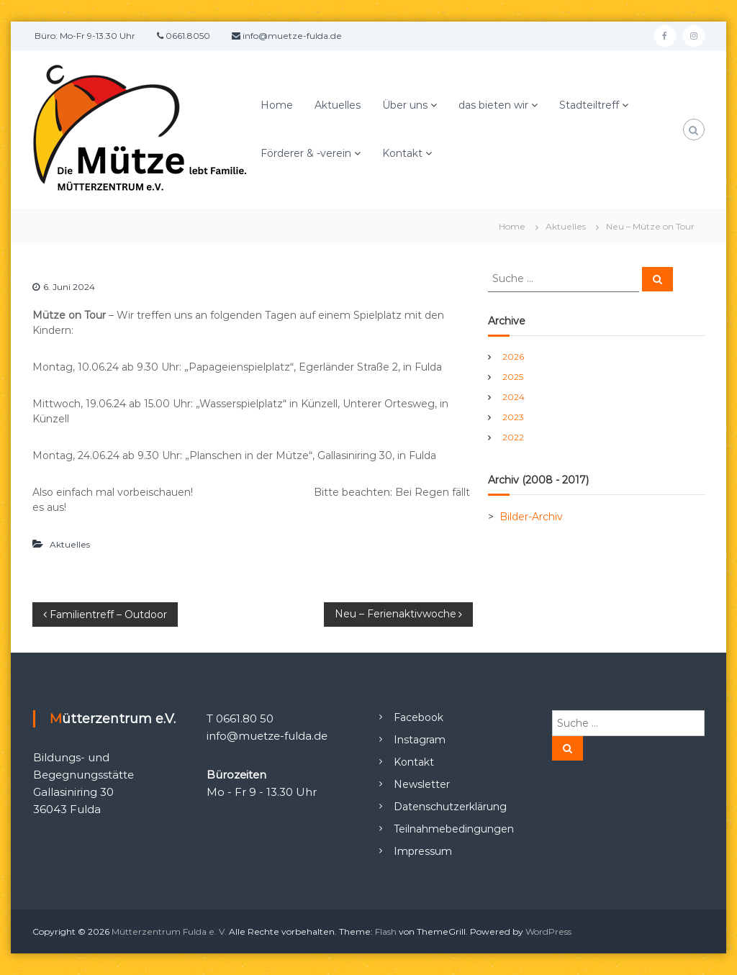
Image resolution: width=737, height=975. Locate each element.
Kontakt (402, 153)
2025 (512, 376)
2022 (513, 437)
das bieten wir (493, 105)
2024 (513, 396)
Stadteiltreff (589, 105)
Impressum (423, 851)
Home (277, 105)
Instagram (420, 739)
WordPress (548, 931)
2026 (513, 356)
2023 (513, 417)
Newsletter (422, 784)
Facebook (418, 717)
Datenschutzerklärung (450, 806)
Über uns (405, 105)
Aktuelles (338, 105)
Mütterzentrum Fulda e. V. (169, 931)
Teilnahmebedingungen (454, 828)
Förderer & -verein (306, 153)
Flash (386, 931)
